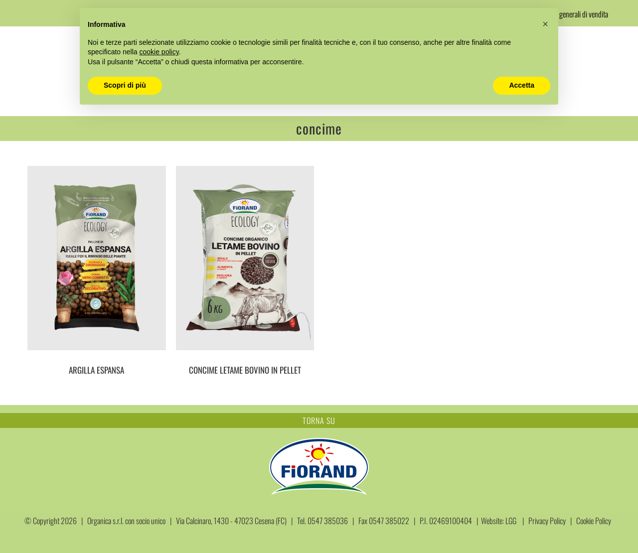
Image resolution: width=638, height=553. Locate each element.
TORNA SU (319, 420)
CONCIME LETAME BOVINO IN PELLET (245, 370)
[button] (545, 24)
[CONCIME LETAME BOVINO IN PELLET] (245, 258)
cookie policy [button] (159, 52)
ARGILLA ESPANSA (96, 370)
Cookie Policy (593, 521)
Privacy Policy (547, 521)
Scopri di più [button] (125, 85)
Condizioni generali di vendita (569, 14)
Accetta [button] (521, 85)
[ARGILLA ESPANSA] (96, 258)
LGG (510, 521)
